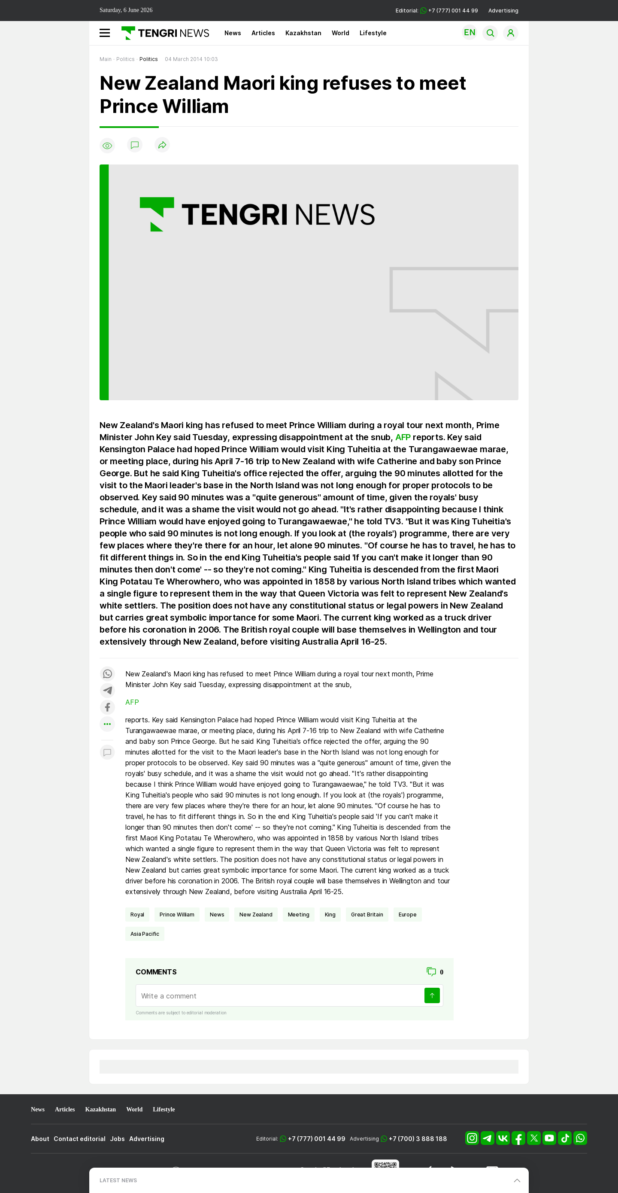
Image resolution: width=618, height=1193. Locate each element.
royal (137, 914)
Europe (408, 914)
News (232, 33)
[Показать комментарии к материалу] (107, 753)
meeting (298, 914)
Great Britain (367, 914)
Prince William (177, 914)
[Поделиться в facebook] (107, 708)
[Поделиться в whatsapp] (107, 674)
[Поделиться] (162, 145)
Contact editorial (80, 1138)
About (40, 1138)
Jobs (117, 1138)
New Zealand (255, 914)
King (330, 914)
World (340, 33)
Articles (263, 33)
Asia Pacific (144, 934)
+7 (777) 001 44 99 (316, 1138)
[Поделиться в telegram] (107, 691)
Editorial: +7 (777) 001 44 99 (437, 10)
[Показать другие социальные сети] (107, 724)
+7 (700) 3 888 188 (418, 1138)
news (217, 914)
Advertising (503, 10)
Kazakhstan (303, 33)
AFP (403, 437)
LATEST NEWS (118, 1180)
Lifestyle (373, 33)
